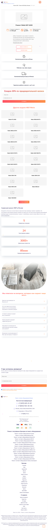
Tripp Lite (24, 480)
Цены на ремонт (24, 497)
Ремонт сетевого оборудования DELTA (24, 439)
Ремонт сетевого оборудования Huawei (24, 433)
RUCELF (24, 478)
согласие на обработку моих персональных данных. (12, 389)
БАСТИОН (24, 490)
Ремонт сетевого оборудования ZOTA (24, 440)
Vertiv (24, 489)
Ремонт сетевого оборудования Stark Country (24, 451)
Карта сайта (24, 510)
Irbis (24, 467)
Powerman (24, 485)
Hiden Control (24, 474)
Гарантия (24, 499)
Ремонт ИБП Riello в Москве (24, 5)
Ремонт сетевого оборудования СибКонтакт (24, 449)
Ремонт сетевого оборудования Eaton (24, 444)
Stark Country (24, 483)
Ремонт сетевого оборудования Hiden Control (24, 442)
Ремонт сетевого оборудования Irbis (24, 435)
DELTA (24, 471)
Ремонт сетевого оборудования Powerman (24, 453)
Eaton (24, 476)
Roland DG (24, 469)
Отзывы (24, 501)
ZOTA (24, 472)
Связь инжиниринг (24, 492)
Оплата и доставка (24, 504)
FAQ (24, 506)
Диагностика (24, 502)
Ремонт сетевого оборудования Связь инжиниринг (24, 460)
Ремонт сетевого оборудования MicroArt (24, 455)
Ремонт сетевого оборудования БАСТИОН (24, 458)
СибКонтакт (24, 481)
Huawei (24, 465)
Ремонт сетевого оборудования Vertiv (24, 457)
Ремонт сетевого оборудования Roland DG (24, 437)
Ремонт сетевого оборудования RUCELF (24, 446)
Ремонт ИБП (15, 5)
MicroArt (24, 487)
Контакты (24, 508)
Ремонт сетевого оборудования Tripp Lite (24, 448)
